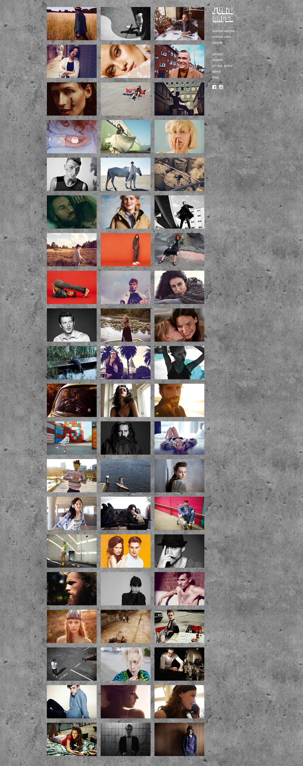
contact (217, 54)
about (216, 71)
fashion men (221, 37)
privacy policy (222, 66)
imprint (217, 60)
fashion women (223, 31)
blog (215, 77)
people (217, 42)
